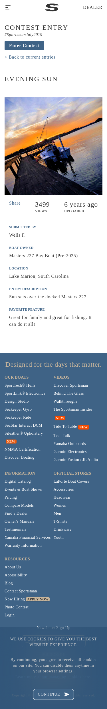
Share (15, 203)
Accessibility (16, 575)
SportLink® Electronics (25, 393)
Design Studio (17, 401)
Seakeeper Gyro (18, 409)
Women (60, 505)
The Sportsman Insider (73, 409)
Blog (9, 583)
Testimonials (15, 529)
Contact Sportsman (21, 591)
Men (57, 513)
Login (10, 615)
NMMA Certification (23, 449)
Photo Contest (17, 607)
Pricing (11, 497)
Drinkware (63, 529)
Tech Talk (62, 436)
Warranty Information (23, 545)
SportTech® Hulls (20, 385)
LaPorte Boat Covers (71, 481)
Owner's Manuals (19, 521)
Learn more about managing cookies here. (53, 677)
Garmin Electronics (70, 452)
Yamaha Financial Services (28, 537)
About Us (13, 567)
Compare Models (19, 505)
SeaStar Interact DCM (23, 425)
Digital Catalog (18, 481)
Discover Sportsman (71, 385)
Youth (59, 537)
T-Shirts (60, 521)
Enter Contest (24, 45)
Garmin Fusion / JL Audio (76, 460)
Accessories (64, 489)
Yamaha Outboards (70, 444)
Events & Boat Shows (23, 489)
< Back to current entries (30, 57)
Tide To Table (65, 426)
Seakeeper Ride (18, 417)
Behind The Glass (69, 393)
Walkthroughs (65, 401)
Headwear (62, 497)
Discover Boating (20, 457)
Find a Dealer (16, 513)
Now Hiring (15, 599)
